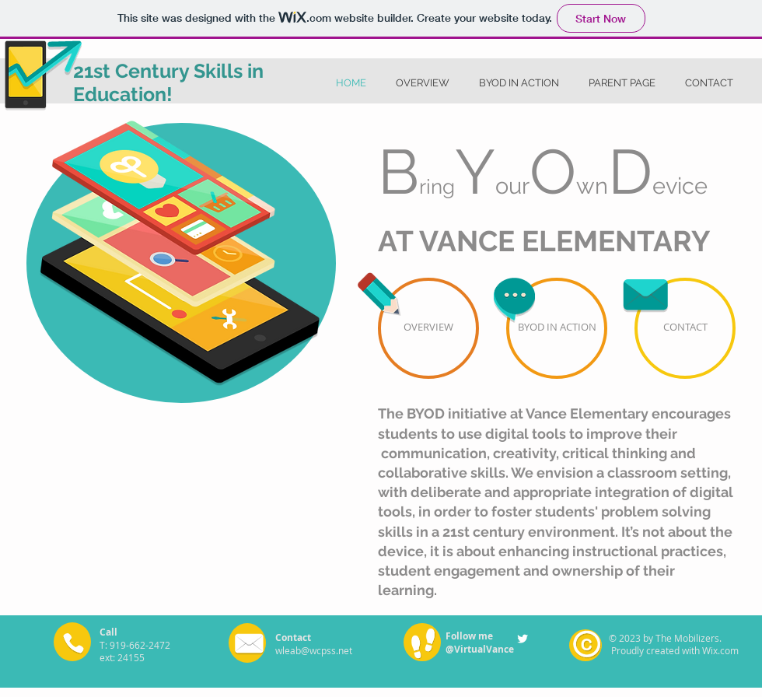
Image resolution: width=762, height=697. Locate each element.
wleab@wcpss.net (313, 650)
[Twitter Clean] (522, 638)
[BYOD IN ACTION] (556, 328)
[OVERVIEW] (428, 328)
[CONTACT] (685, 328)
